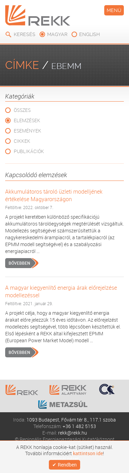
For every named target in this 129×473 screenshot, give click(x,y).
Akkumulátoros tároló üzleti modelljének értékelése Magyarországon (54, 195)
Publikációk (29, 151)
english (89, 34)
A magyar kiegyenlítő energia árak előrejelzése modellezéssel (61, 291)
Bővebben (19, 263)
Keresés (24, 34)
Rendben (67, 464)
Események (27, 130)
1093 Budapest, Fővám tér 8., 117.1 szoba (71, 419)
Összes (22, 110)
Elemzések (27, 120)
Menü (114, 10)
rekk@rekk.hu (72, 432)
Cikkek (22, 141)
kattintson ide (88, 453)
